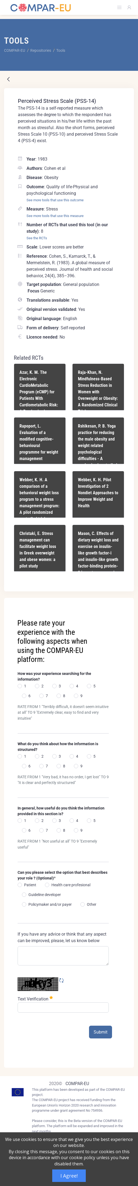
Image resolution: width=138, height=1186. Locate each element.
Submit (100, 1032)
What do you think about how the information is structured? (58, 747)
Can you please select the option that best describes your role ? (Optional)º (62, 875)
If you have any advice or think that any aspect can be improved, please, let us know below (62, 937)
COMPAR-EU (77, 1083)
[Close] (126, 602)
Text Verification (35, 998)
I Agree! (69, 1175)
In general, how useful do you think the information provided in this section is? (61, 811)
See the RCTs (37, 238)
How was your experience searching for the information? (54, 676)
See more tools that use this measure (55, 216)
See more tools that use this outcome (55, 200)
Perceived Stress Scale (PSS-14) (57, 101)
